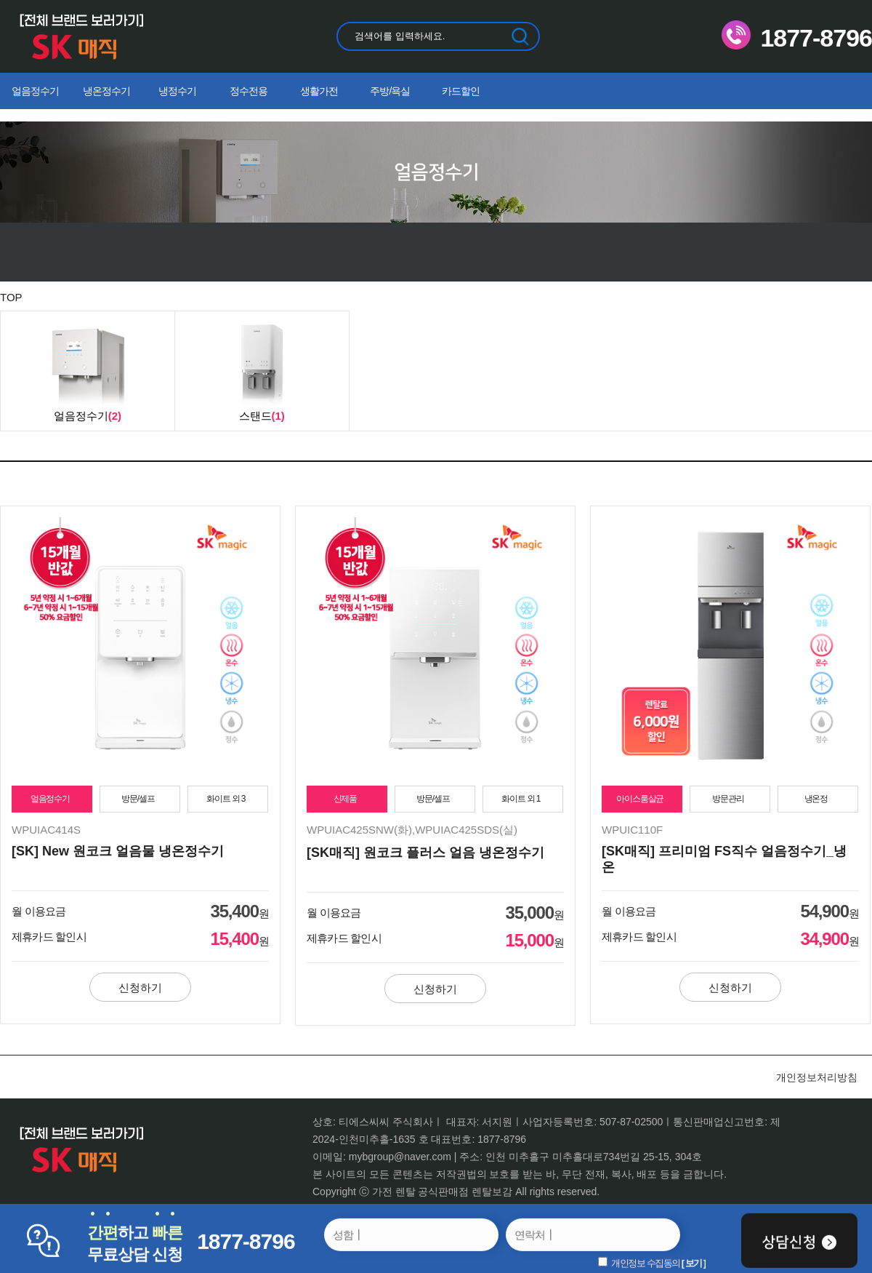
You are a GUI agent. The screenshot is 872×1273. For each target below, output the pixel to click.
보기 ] (695, 1263)
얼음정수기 (35, 91)
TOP (11, 297)
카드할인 (461, 91)
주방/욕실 (390, 91)
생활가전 (319, 91)
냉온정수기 (106, 91)
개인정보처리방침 (816, 1077)
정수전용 (248, 91)
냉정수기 (177, 91)
